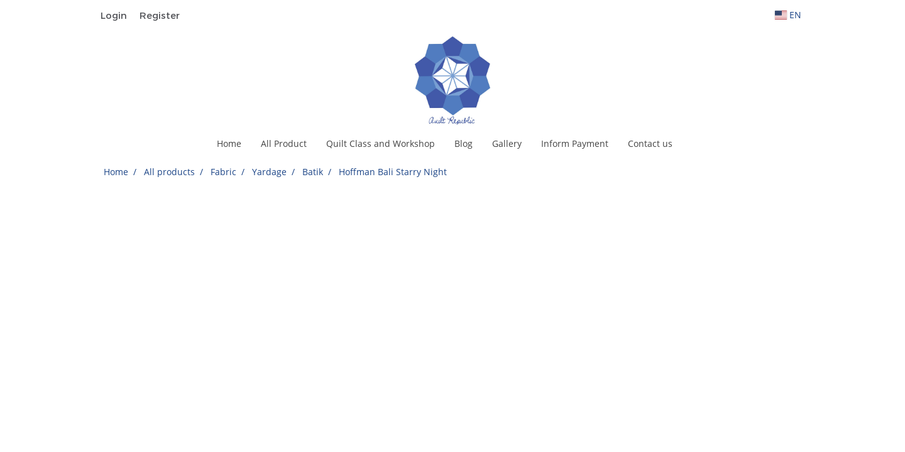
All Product (284, 143)
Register (160, 15)
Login (114, 15)
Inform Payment (574, 143)
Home (229, 143)
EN (788, 15)
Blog (463, 143)
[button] (693, 144)
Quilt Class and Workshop (380, 143)
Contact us (650, 143)
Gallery (507, 143)
